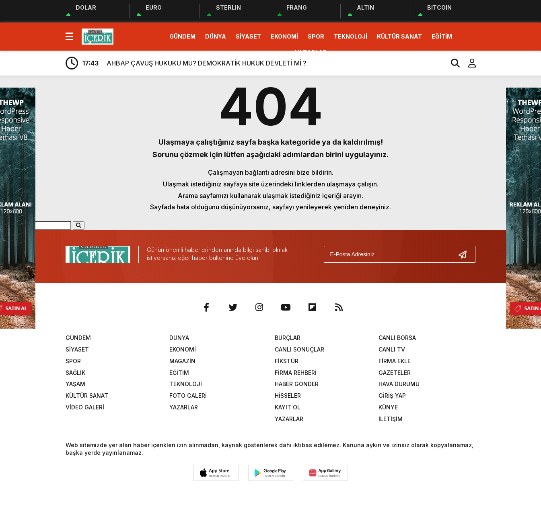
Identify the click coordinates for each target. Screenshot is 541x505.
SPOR (316, 36)
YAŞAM (75, 383)
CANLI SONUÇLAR (299, 349)
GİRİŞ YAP (392, 395)
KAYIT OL (287, 407)
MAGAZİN (182, 361)
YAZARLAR (311, 52)
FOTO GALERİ (188, 395)
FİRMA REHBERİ (296, 372)
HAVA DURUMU (399, 383)
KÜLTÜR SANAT (399, 36)
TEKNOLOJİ (350, 36)
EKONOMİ (284, 36)
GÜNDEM (182, 36)
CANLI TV (391, 349)
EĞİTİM (442, 36)
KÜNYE (388, 407)
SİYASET (248, 36)
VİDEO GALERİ (85, 407)
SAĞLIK (75, 372)
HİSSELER (288, 395)
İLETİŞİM (390, 418)
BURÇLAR (287, 337)
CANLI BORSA (397, 337)
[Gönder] (465, 254)
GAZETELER (394, 372)
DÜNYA (215, 36)
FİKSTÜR (286, 361)
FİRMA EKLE (394, 361)
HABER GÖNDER (297, 383)
